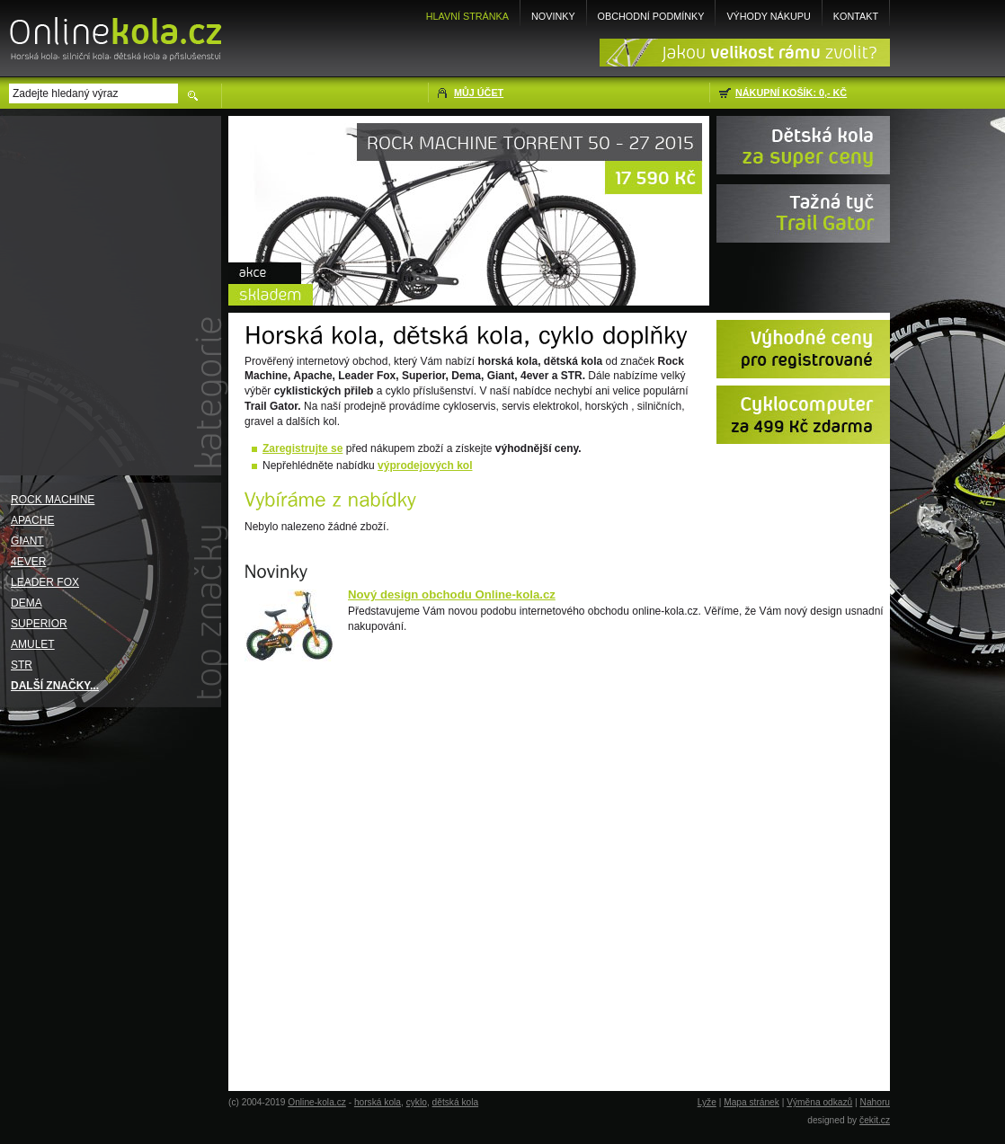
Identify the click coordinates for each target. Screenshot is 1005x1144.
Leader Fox (45, 582)
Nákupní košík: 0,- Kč (791, 92)
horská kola (377, 1102)
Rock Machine (52, 499)
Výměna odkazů (819, 1102)
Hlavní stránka (467, 16)
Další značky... (55, 685)
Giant (27, 541)
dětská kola (455, 1102)
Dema (26, 603)
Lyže (707, 1102)
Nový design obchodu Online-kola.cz (452, 594)
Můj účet (478, 92)
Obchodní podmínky (651, 16)
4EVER (28, 561)
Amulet (33, 644)
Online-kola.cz (317, 1102)
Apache (32, 520)
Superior (39, 623)
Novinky (553, 16)
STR (21, 665)
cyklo (416, 1102)
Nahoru (875, 1102)
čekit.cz (874, 1120)
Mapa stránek (751, 1102)
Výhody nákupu (768, 16)
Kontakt (855, 16)
